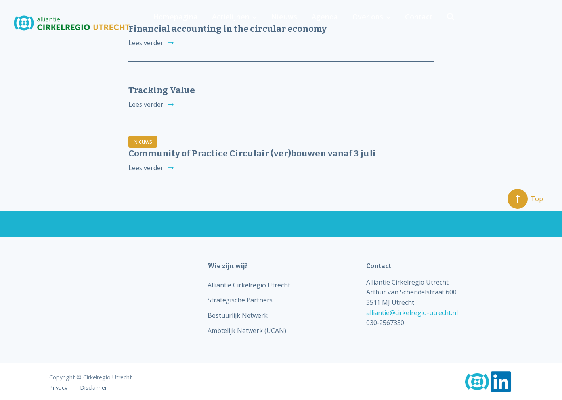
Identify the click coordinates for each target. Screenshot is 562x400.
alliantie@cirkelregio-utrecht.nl (412, 312)
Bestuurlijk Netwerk (238, 315)
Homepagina (280, 23)
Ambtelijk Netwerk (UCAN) (247, 330)
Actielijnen (334, 23)
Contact (516, 23)
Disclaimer (93, 387)
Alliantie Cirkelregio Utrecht (249, 285)
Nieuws (386, 23)
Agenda (425, 23)
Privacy (58, 387)
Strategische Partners (240, 300)
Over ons (466, 23)
